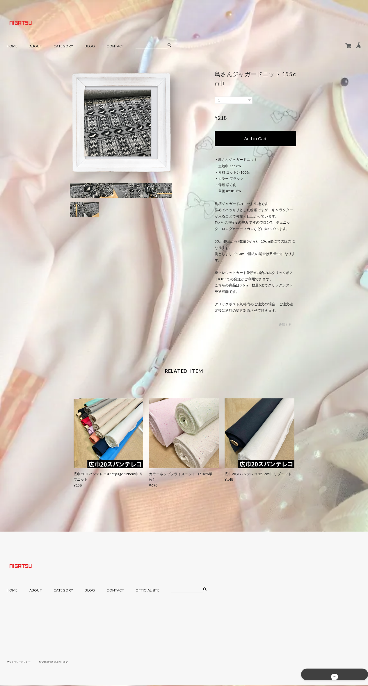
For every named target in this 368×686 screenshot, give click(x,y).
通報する (284, 325)
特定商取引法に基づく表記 (63, 662)
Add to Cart (255, 138)
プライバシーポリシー (22, 662)
